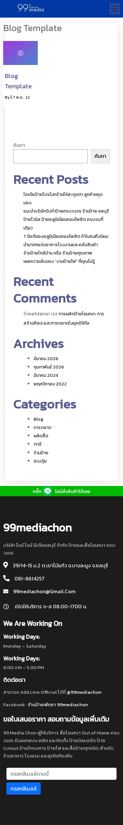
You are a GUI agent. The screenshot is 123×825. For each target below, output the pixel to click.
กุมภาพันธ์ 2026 (49, 367)
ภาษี (37, 444)
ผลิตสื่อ (41, 436)
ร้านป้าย (41, 452)
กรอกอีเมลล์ (24, 788)
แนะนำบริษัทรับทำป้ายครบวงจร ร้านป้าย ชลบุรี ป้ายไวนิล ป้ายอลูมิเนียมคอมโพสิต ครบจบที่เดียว (66, 219)
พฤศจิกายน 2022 (50, 384)
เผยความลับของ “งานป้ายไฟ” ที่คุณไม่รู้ (59, 261)
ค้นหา (19, 145)
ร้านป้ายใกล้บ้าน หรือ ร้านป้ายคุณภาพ (57, 253)
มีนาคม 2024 (46, 375)
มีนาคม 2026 (46, 358)
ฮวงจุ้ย (40, 461)
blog (38, 419)
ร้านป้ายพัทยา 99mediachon (58, 704)
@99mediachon (84, 692)
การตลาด (42, 427)
